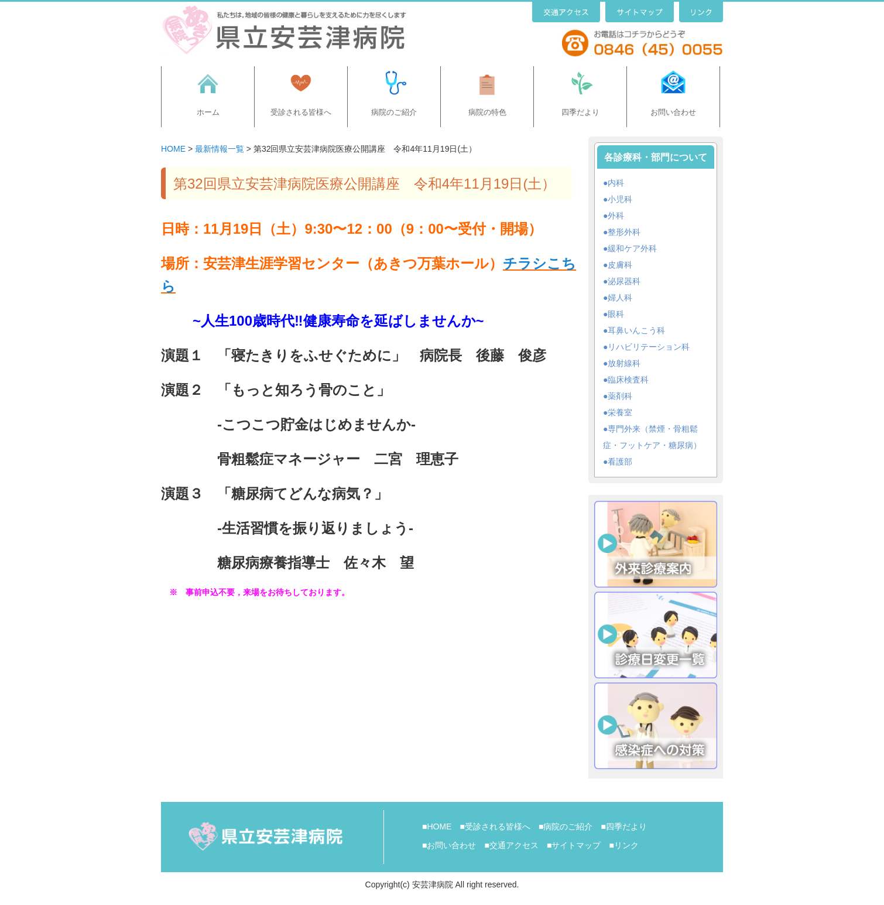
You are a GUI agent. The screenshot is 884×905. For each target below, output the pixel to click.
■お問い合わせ (449, 845)
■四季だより (623, 826)
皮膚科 (620, 264)
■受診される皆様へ (495, 826)
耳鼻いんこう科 (636, 330)
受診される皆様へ (300, 112)
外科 (616, 215)
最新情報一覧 (219, 148)
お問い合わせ (673, 112)
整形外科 (624, 232)
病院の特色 (487, 112)
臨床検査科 (628, 379)
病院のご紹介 (394, 112)
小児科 (620, 199)
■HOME (436, 826)
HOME (173, 148)
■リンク (623, 845)
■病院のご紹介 (565, 826)
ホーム (208, 112)
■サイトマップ (574, 845)
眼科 (616, 314)
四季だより (580, 112)
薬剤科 (620, 396)
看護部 (620, 461)
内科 (616, 182)
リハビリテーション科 (649, 346)
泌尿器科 (624, 281)
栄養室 (620, 412)
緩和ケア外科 (632, 248)
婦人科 (620, 297)
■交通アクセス (511, 845)
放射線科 (624, 363)
